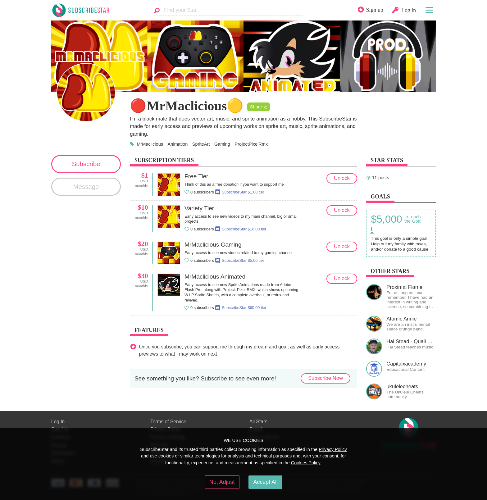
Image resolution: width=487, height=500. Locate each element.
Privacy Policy (333, 449)
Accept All (265, 482)
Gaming (222, 144)
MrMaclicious (150, 144)
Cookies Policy (306, 462)
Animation (178, 144)
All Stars (258, 421)
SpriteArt (201, 144)
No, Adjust (221, 482)
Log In (58, 421)
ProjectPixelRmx (251, 144)
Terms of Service (168, 421)
